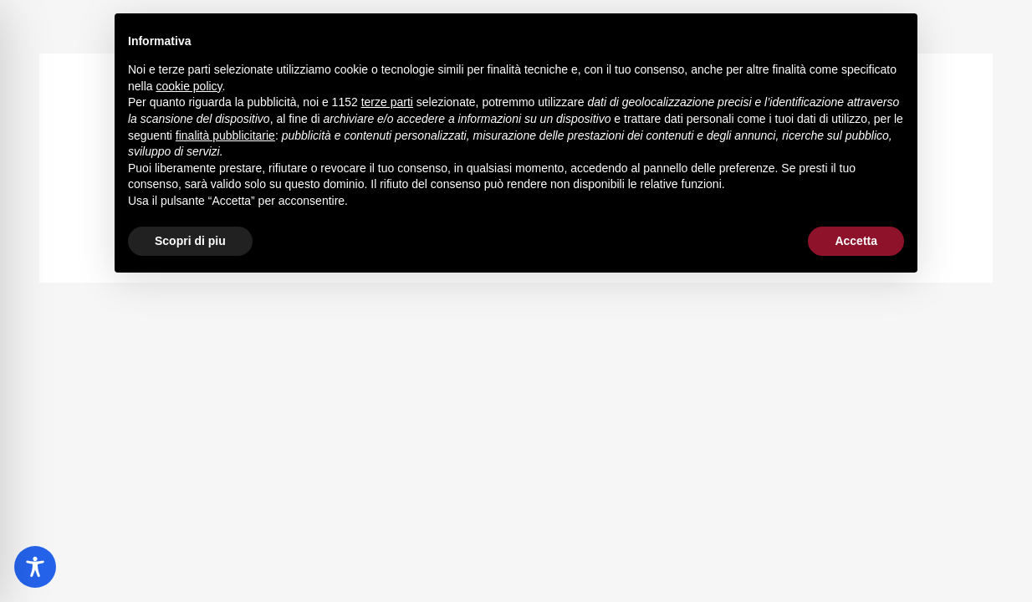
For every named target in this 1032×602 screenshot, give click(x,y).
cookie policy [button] (189, 86)
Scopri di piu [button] (190, 240)
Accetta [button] (856, 240)
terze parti (387, 102)
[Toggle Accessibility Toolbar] (35, 566)
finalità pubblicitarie (225, 135)
